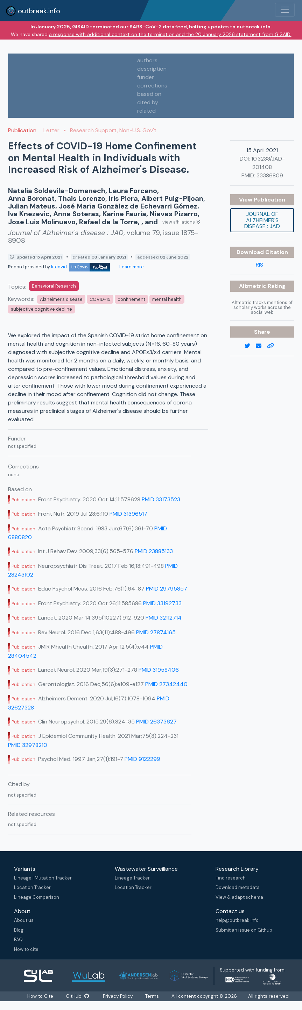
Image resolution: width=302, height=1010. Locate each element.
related (146, 110)
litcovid (80, 267)
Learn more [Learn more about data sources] (131, 267)
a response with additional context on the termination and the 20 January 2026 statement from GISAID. (170, 34)
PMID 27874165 (156, 632)
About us (24, 920)
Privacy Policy (119, 996)
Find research (231, 878)
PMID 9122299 (142, 759)
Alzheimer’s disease (61, 299)
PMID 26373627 (156, 721)
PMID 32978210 (27, 745)
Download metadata (238, 887)
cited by (147, 102)
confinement (131, 299)
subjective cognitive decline (41, 309)
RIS (259, 264)
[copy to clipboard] (273, 346)
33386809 (270, 175)
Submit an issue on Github (244, 930)
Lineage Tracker (132, 878)
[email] (261, 346)
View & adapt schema (239, 897)
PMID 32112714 (164, 617)
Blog (18, 930)
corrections (152, 85)
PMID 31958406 (159, 669)
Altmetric (253, 286)
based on (149, 94)
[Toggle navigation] (285, 10)
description (152, 68)
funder (145, 77)
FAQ (18, 939)
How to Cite (40, 996)
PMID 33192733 (162, 603)
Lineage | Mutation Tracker (43, 878)
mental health (167, 299)
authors (147, 60)
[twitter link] (250, 346)
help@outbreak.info (237, 920)
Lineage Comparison (36, 897)
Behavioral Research (54, 286)
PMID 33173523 (161, 499)
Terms (154, 996)
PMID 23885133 (154, 551)
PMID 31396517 (128, 513)
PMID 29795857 (166, 588)
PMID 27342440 (166, 684)
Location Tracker (32, 887)
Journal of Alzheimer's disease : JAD (262, 220)
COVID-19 (100, 299)
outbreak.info (33, 11)
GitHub (77, 996)
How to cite (26, 949)
